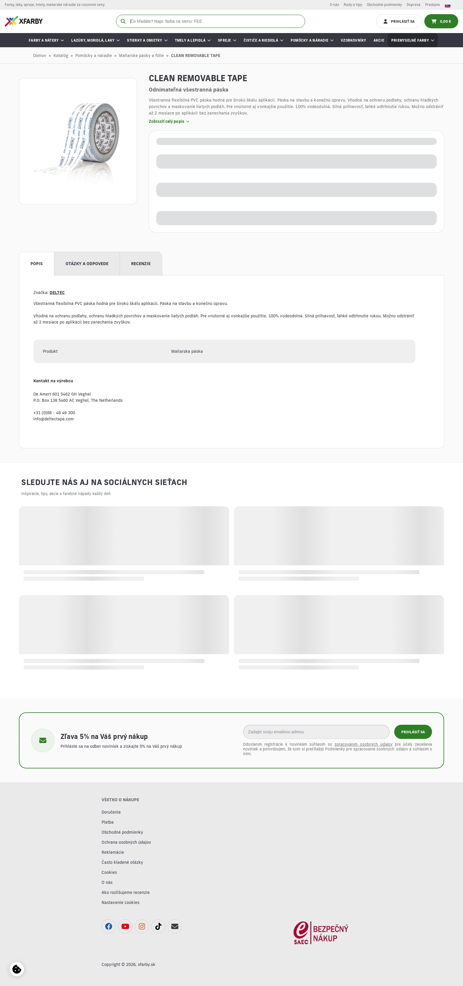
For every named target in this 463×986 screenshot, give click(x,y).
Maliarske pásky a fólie (141, 55)
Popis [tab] (36, 263)
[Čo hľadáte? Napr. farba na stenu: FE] (210, 21)
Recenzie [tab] (141, 263)
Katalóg (60, 55)
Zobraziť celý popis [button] (169, 121)
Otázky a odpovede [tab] (87, 263)
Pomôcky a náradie (93, 55)
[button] (78, 141)
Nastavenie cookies (120, 902)
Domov (39, 55)
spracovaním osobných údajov (363, 744)
